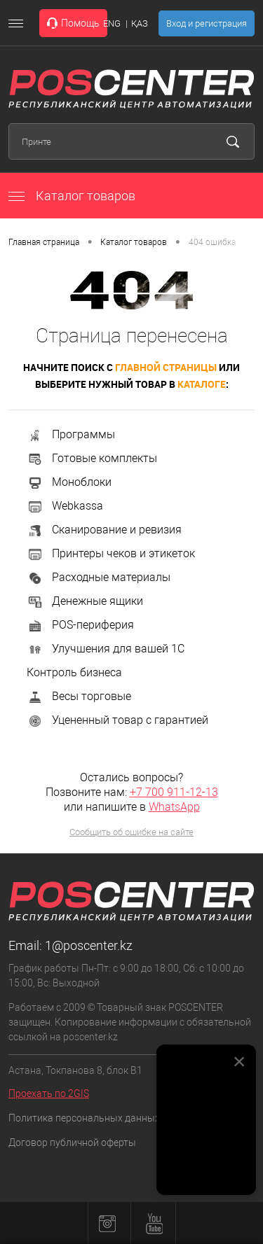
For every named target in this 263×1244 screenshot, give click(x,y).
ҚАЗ (139, 23)
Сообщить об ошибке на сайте (131, 832)
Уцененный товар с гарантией (117, 720)
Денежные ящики (85, 601)
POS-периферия (80, 624)
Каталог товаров (71, 195)
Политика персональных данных (84, 1118)
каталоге (201, 384)
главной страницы (166, 367)
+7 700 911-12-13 (174, 792)
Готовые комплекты (92, 458)
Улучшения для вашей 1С (105, 648)
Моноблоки (69, 482)
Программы (71, 434)
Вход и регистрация (206, 23)
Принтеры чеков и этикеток (111, 553)
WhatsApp (174, 806)
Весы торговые (79, 696)
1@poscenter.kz (89, 945)
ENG (112, 23)
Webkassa (65, 505)
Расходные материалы (98, 577)
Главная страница (43, 242)
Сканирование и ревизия (104, 529)
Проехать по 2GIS (48, 1093)
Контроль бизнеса (74, 672)
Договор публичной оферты (72, 1142)
